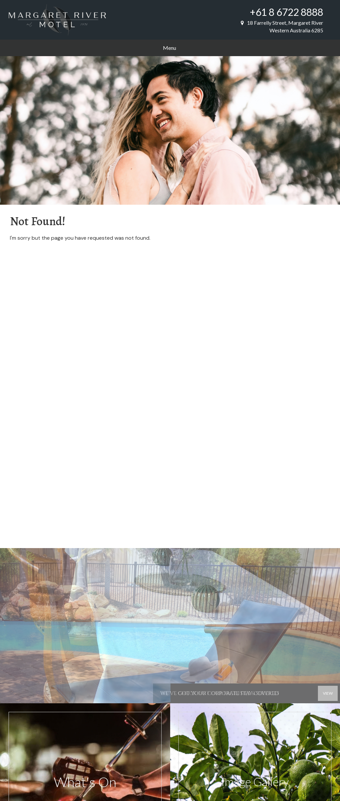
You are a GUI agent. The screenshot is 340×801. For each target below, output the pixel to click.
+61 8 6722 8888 (286, 12)
